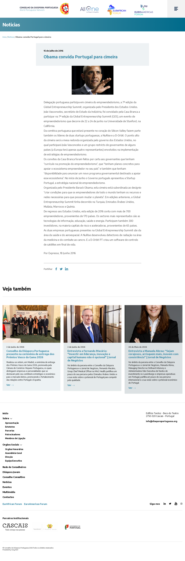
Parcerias (9, 430)
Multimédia (9, 491)
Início (5, 37)
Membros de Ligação (15, 438)
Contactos (8, 496)
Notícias (11, 37)
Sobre (6, 418)
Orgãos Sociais (11, 444)
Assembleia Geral (13, 453)
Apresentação (12, 423)
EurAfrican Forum (12, 503)
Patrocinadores (12, 434)
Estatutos (10, 426)
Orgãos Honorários (14, 449)
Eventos (7, 486)
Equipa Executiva (13, 460)
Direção (9, 457)
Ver (8, 384)
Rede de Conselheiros (14, 466)
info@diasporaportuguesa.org (162, 421)
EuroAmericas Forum (35, 503)
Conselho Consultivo (14, 476)
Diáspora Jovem (11, 471)
